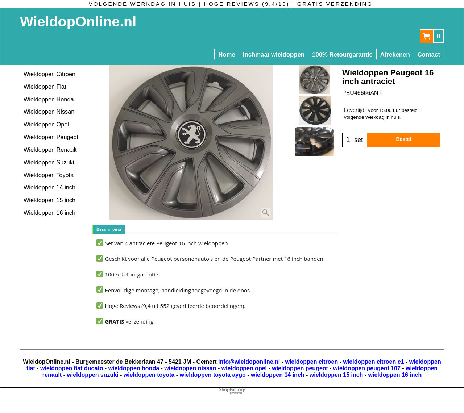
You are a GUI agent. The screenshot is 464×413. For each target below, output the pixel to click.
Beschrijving (108, 229)
